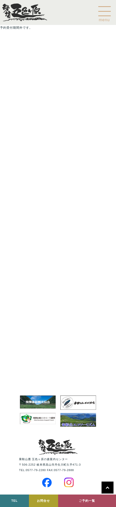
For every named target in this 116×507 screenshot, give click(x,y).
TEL (14, 501)
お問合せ (43, 501)
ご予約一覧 (87, 501)
